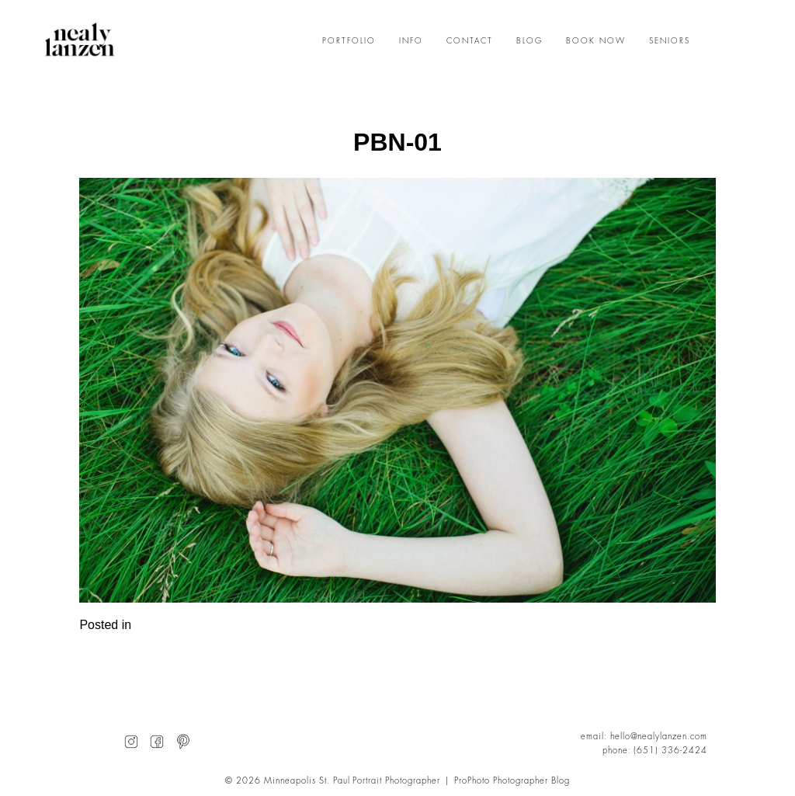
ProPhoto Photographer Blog (512, 781)
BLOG (529, 41)
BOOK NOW (596, 41)
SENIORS (669, 41)
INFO (411, 41)
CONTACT (469, 41)
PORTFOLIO (349, 41)
